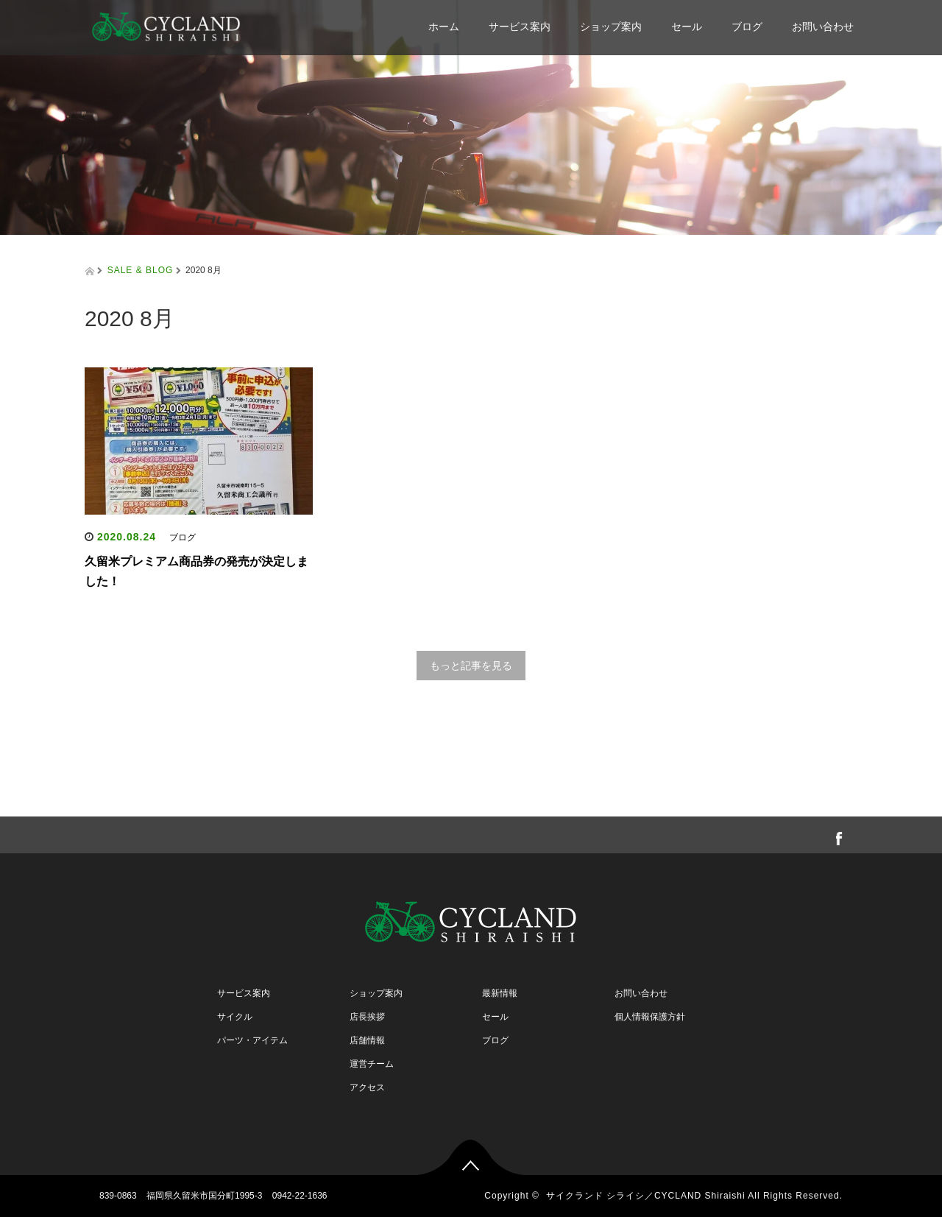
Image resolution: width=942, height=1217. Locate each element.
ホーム (443, 26)
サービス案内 (519, 26)
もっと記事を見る (471, 665)
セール (686, 26)
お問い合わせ (823, 26)
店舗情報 (367, 1040)
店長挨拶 (367, 1017)
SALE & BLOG (140, 270)
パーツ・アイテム (252, 1040)
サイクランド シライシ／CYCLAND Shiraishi (646, 1195)
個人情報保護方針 (650, 1017)
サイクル (234, 1017)
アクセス (367, 1087)
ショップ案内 (611, 26)
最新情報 (499, 993)
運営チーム (372, 1064)
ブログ (747, 26)
